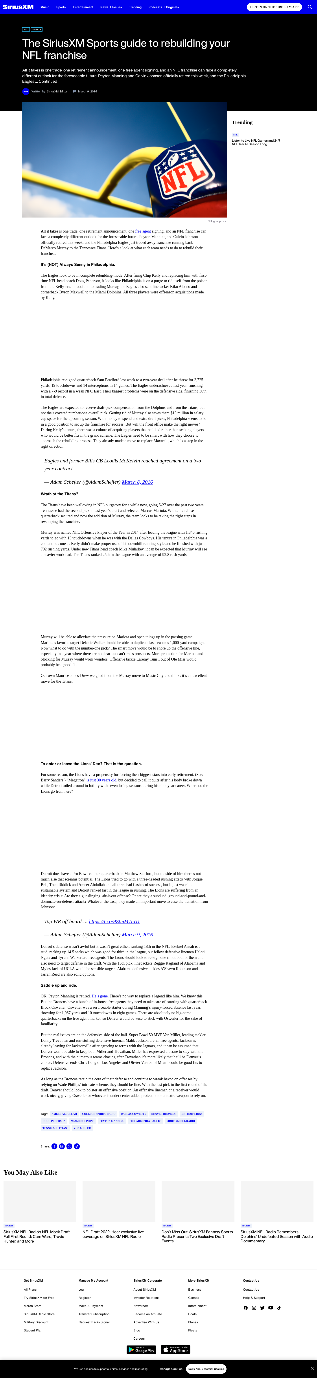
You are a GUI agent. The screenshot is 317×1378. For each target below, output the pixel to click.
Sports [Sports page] (61, 7)
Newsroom (141, 1305)
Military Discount (36, 1322)
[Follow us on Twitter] (264, 1307)
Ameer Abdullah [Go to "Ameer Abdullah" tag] (64, 1113)
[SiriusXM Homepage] (18, 7)
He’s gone (100, 996)
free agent (142, 231)
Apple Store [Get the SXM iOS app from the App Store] (175, 1349)
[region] (158, 1369)
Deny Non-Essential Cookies (206, 1369)
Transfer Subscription (94, 1314)
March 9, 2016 (137, 934)
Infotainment (197, 1305)
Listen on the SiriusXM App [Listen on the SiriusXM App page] (274, 7)
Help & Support (254, 1297)
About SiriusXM (144, 1289)
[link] (54, 1146)
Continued (48, 81)
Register (85, 1297)
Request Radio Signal (94, 1322)
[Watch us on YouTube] (272, 1307)
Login (82, 1289)
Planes (193, 1322)
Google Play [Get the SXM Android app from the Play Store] (141, 1349)
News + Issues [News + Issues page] (111, 7)
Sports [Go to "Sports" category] (36, 29)
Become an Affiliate (147, 1314)
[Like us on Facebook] (247, 1307)
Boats (192, 1314)
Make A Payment (91, 1305)
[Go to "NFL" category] (235, 135)
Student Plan (33, 1330)
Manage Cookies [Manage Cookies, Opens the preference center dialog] (171, 1369)
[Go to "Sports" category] (9, 1226)
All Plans (30, 1289)
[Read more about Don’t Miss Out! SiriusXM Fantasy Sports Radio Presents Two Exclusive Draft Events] (198, 1237)
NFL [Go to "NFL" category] (26, 29)
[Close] (312, 1368)
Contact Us (251, 1289)
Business (194, 1289)
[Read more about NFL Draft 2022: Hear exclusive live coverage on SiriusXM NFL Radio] (119, 1237)
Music (45, 7)
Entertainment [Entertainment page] (83, 7)
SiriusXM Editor (57, 91)
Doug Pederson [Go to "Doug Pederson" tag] (53, 1121)
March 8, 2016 (137, 482)
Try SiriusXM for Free (39, 1297)
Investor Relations (146, 1297)
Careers (139, 1338)
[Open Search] (310, 7)
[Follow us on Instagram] (255, 1307)
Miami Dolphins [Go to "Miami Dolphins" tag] (82, 1121)
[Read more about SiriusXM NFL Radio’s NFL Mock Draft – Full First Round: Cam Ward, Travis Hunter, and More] (40, 1237)
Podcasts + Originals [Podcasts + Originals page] (164, 7)
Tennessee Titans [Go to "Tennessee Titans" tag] (55, 1128)
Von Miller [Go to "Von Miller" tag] (82, 1128)
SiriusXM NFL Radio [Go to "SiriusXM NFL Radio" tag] (180, 1121)
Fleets (192, 1330)
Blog (136, 1330)
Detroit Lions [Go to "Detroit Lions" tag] (191, 1113)
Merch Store (32, 1305)
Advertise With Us (146, 1322)
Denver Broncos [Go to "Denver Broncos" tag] (163, 1113)
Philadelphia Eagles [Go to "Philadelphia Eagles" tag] (145, 1121)
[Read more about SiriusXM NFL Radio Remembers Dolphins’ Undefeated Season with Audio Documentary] (277, 1237)
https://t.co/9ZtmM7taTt (114, 921)
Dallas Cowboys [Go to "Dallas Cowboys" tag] (133, 1113)
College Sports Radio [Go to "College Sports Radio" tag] (99, 1113)
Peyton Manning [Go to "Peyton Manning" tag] (112, 1121)
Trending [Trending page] (135, 7)
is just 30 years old (101, 780)
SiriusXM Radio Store (39, 1314)
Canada (193, 1297)
